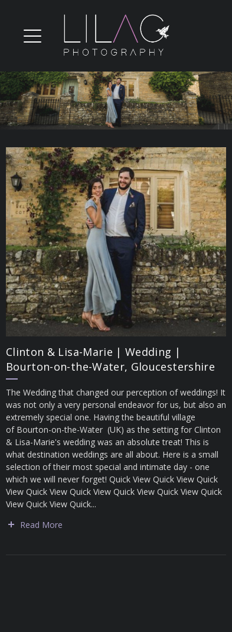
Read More (41, 524)
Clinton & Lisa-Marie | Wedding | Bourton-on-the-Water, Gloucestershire (110, 359)
